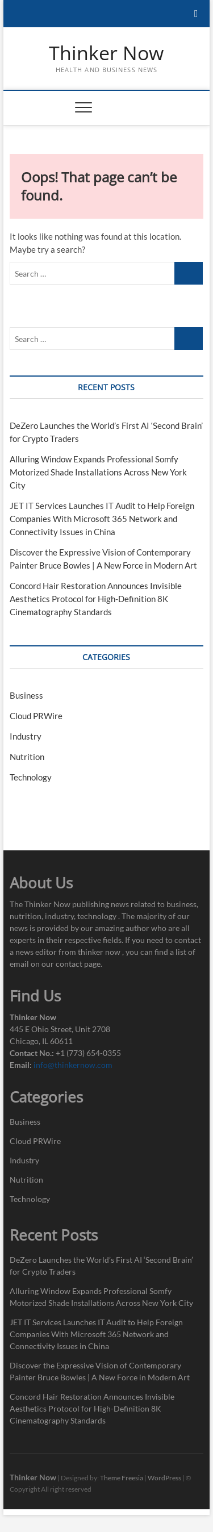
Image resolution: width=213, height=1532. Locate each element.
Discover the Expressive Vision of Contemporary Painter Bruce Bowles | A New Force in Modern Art (100, 1371)
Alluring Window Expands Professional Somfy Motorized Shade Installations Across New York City (98, 472)
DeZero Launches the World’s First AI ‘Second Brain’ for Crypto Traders (101, 1265)
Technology (31, 777)
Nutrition (27, 757)
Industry (25, 736)
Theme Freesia (121, 1477)
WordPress (164, 1477)
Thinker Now (106, 53)
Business (26, 695)
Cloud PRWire (36, 716)
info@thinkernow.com (73, 1065)
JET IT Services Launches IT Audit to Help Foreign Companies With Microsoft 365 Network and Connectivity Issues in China (102, 518)
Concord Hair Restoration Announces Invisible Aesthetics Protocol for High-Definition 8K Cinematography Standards (96, 599)
